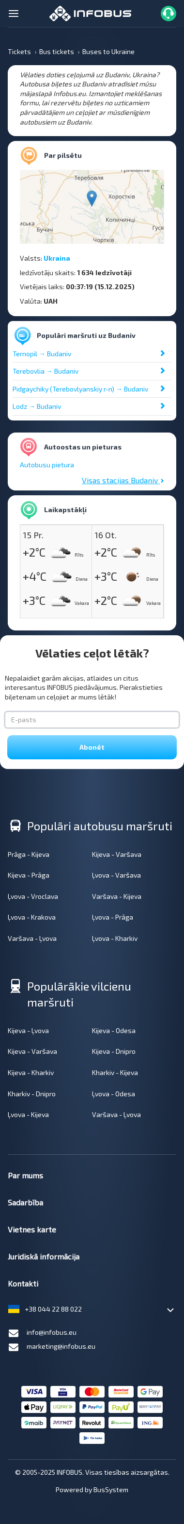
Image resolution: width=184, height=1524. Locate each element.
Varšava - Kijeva (116, 896)
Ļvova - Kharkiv (115, 938)
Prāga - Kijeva (28, 854)
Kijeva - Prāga (28, 875)
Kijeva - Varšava (116, 854)
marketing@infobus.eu (51, 1347)
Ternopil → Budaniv (42, 354)
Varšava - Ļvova (32, 938)
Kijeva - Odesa (114, 1030)
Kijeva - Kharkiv (31, 1072)
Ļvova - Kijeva (28, 1114)
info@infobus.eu (42, 1333)
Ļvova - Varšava (116, 875)
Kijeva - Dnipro (114, 1051)
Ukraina (57, 258)
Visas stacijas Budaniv (123, 480)
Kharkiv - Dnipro (32, 1094)
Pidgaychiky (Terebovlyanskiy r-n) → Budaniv (80, 389)
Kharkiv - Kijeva (115, 1072)
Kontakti (23, 1283)
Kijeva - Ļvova (28, 1030)
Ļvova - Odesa (113, 1094)
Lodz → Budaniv (37, 406)
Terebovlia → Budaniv (45, 371)
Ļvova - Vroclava (33, 896)
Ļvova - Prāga (112, 917)
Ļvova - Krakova (32, 917)
